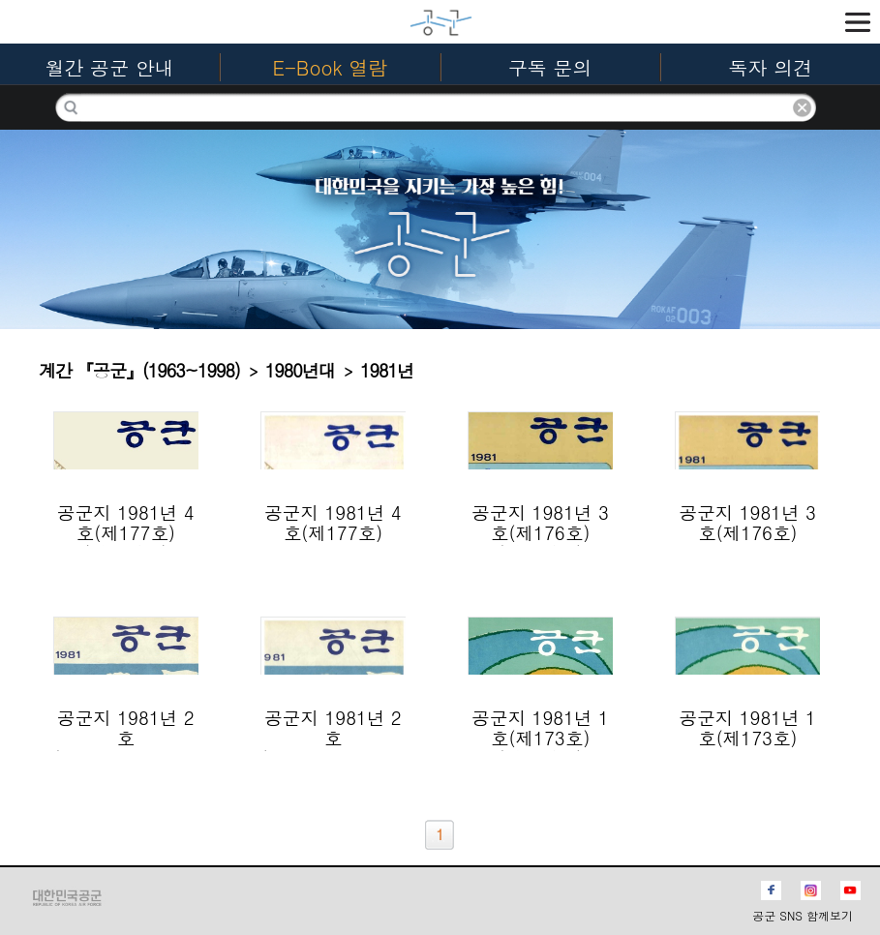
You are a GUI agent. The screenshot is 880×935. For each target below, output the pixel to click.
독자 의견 (771, 67)
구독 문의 (550, 67)
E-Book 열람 (329, 67)
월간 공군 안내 (109, 67)
